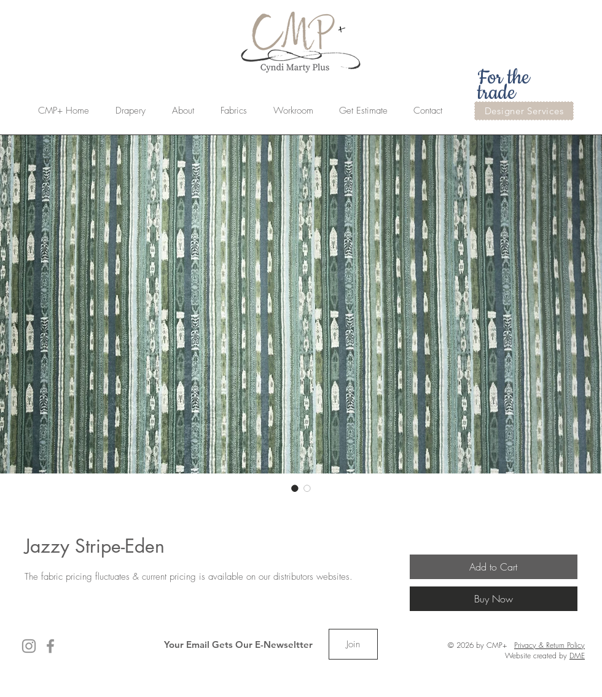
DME (577, 655)
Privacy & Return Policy (549, 645)
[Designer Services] (524, 110)
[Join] (353, 644)
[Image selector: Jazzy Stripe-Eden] (295, 488)
